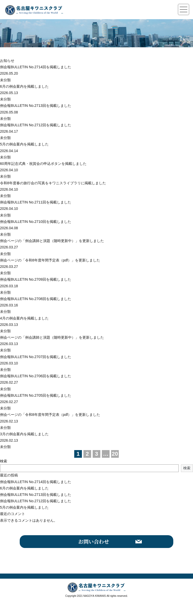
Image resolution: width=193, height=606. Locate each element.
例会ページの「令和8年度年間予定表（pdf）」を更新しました (50, 260)
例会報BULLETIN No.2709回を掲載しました (35, 279)
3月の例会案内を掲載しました (24, 434)
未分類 (5, 80)
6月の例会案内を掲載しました (24, 86)
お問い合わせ (93, 541)
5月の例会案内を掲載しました (24, 144)
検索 (3, 461)
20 (115, 454)
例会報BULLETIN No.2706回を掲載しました (35, 376)
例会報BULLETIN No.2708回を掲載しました (35, 299)
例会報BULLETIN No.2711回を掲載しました (35, 202)
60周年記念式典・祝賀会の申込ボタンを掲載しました (43, 164)
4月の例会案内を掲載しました (24, 318)
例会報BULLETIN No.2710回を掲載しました (35, 222)
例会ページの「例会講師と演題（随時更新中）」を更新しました (52, 241)
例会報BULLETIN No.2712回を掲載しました (35, 125)
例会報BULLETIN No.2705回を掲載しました (35, 395)
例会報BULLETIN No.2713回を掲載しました (35, 106)
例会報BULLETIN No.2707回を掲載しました (35, 357)
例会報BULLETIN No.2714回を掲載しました (35, 67)
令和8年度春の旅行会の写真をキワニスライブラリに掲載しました (53, 183)
